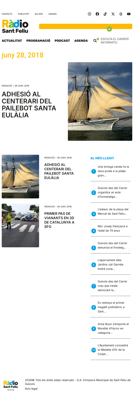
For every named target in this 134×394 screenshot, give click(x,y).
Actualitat (12, 41)
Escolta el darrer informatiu (114, 40)
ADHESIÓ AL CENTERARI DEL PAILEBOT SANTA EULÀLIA (29, 104)
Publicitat (23, 14)
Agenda (53, 14)
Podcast (62, 41)
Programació (38, 41)
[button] (95, 40)
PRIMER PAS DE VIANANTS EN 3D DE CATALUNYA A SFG (59, 220)
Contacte (7, 14)
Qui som (39, 14)
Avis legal (31, 388)
